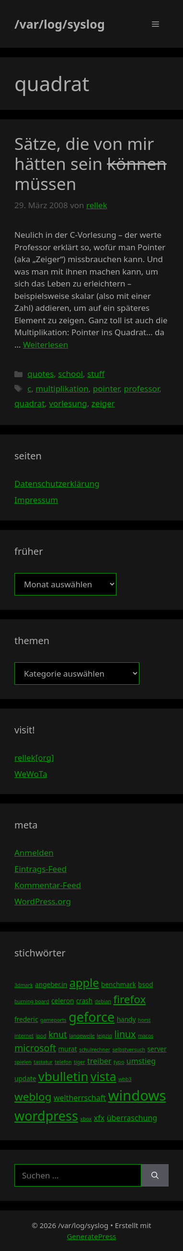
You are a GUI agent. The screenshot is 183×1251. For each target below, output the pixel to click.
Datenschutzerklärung (57, 483)
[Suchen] (155, 1175)
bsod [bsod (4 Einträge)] (145, 984)
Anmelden (34, 852)
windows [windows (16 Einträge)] (137, 1095)
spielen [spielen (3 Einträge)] (23, 1062)
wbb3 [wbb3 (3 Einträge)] (125, 1079)
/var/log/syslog (59, 24)
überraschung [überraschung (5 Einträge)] (132, 1118)
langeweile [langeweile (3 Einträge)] (82, 1035)
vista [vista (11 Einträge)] (103, 1076)
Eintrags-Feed (40, 868)
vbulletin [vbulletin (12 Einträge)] (63, 1076)
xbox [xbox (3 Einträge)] (86, 1118)
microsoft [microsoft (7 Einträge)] (35, 1047)
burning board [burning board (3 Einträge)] (31, 1001)
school (70, 373)
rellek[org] (34, 757)
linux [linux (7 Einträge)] (125, 1034)
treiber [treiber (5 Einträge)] (99, 1061)
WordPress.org (42, 901)
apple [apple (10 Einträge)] (84, 982)
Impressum (36, 499)
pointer (106, 388)
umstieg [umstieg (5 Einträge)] (141, 1061)
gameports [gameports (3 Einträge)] (53, 1020)
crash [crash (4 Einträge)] (84, 1000)
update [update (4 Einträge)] (25, 1078)
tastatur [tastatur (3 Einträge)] (43, 1062)
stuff (95, 373)
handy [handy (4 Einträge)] (126, 1019)
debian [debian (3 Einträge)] (103, 1001)
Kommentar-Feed (47, 885)
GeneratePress (91, 1236)
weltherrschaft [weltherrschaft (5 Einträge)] (80, 1097)
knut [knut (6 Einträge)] (57, 1034)
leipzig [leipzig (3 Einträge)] (104, 1035)
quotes (40, 373)
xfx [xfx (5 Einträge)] (99, 1118)
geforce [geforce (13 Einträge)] (91, 1017)
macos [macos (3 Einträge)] (146, 1035)
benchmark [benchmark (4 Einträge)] (118, 984)
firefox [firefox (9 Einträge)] (129, 999)
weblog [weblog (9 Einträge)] (32, 1096)
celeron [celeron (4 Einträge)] (62, 1000)
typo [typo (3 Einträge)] (119, 1062)
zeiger (103, 403)
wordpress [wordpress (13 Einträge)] (46, 1115)
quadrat (29, 403)
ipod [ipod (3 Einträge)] (40, 1035)
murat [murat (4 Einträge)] (67, 1048)
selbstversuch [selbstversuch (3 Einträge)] (129, 1049)
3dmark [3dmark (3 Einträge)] (23, 985)
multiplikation (61, 388)
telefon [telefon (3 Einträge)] (63, 1062)
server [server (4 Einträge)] (157, 1048)
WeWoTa (30, 773)
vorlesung (68, 403)
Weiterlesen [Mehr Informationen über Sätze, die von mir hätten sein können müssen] (45, 344)
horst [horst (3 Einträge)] (144, 1020)
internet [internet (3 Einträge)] (24, 1035)
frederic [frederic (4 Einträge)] (26, 1019)
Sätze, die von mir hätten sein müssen (90, 163)
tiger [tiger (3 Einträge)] (79, 1062)
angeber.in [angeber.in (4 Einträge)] (51, 984)
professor (141, 388)
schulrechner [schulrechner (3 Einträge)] (94, 1049)
